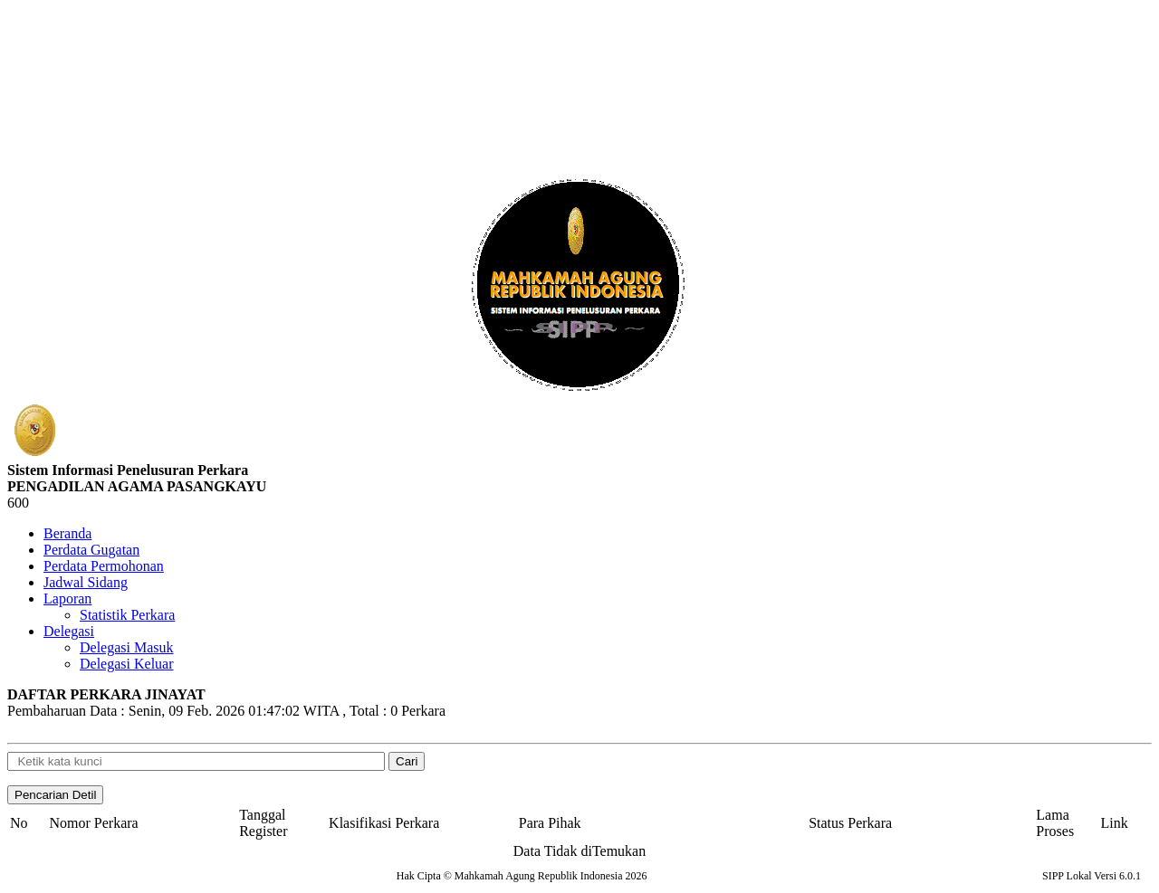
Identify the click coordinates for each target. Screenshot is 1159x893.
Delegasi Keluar (127, 663)
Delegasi (68, 631)
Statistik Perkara (127, 614)
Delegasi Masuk (127, 647)
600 (18, 502)
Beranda (67, 533)
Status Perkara (850, 823)
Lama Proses (1055, 823)
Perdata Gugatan (91, 549)
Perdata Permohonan (103, 566)
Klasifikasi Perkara (384, 823)
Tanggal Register (263, 823)
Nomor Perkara (94, 823)
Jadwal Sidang (85, 582)
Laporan (67, 598)
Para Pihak (550, 823)
